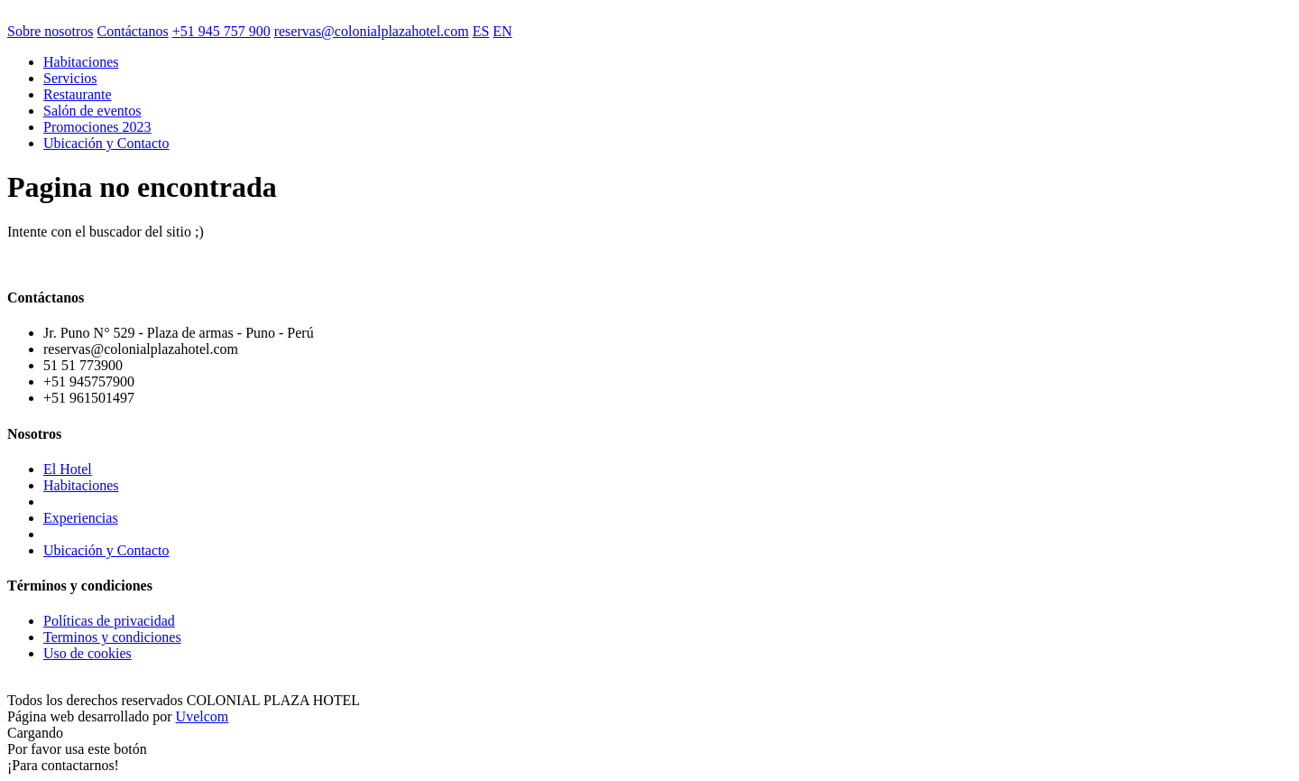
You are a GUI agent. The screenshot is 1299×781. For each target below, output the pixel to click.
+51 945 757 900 (221, 31)
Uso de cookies (87, 653)
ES (481, 31)
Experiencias (80, 517)
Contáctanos (133, 31)
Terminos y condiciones (112, 637)
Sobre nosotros (50, 31)
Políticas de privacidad (109, 620)
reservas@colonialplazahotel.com (371, 31)
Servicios (70, 78)
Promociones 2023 (97, 127)
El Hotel (67, 469)
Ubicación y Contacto (106, 143)
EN (502, 31)
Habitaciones (81, 62)
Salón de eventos (92, 110)
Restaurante (77, 94)
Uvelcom (202, 716)
